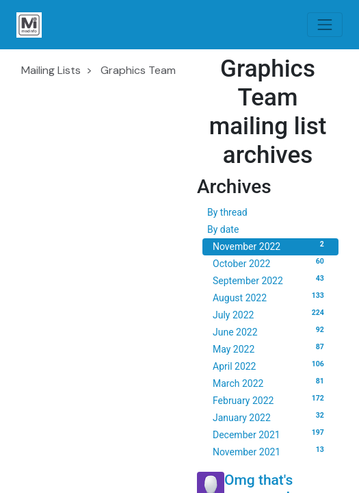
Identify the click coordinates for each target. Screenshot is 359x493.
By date (223, 229)
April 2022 (270, 365)
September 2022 (270, 280)
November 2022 (270, 246)
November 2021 (270, 451)
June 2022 (270, 331)
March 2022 (270, 383)
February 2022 (270, 400)
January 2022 (270, 417)
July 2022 (270, 314)
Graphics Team (138, 70)
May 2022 (270, 348)
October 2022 (270, 263)
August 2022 (270, 297)
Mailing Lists (51, 70)
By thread (227, 212)
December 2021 (270, 434)
